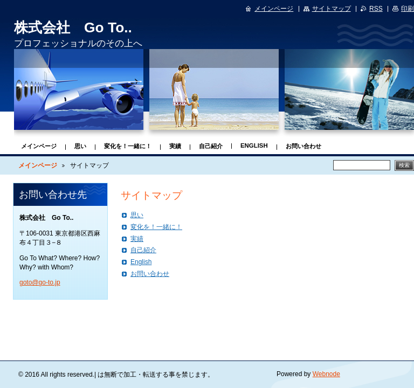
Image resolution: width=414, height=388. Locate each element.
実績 (175, 146)
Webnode (326, 374)
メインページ (39, 146)
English (254, 145)
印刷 (407, 8)
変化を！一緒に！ (127, 146)
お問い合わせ (303, 146)
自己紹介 (211, 146)
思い (80, 146)
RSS (376, 8)
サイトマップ (331, 8)
